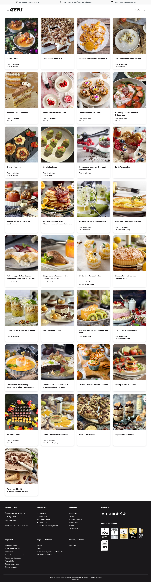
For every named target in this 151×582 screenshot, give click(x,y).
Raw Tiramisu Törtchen (52, 330)
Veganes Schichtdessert (125, 435)
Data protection (11, 546)
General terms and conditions (15, 555)
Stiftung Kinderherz (76, 519)
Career (71, 516)
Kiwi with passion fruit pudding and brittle (93, 332)
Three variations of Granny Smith (92, 221)
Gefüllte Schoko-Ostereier (90, 113)
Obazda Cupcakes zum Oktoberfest (93, 385)
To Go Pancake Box (122, 167)
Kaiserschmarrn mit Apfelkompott (93, 58)
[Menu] (7, 10)
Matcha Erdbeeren (50, 167)
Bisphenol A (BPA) (43, 519)
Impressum (9, 552)
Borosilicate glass (43, 523)
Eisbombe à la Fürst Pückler (126, 330)
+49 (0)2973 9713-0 (13, 517)
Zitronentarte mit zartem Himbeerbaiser (125, 277)
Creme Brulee (12, 58)
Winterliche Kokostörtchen (90, 276)
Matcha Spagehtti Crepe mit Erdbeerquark (126, 114)
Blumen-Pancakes (14, 167)
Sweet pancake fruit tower (125, 385)
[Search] (134, 9)
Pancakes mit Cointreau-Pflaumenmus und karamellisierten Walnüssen (57, 223)
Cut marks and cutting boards (47, 526)
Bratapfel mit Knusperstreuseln (128, 58)
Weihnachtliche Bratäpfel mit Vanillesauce (19, 223)
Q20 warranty (42, 516)
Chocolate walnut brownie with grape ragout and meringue (55, 386)
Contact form (10, 521)
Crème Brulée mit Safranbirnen (55, 435)
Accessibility (9, 561)
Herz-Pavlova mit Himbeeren (54, 113)
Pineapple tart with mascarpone (128, 221)
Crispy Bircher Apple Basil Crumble (21, 330)
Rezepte (72, 526)
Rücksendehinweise (12, 564)
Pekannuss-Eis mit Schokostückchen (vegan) (17, 490)
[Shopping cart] (143, 9)
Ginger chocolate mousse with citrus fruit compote (55, 277)
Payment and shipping (13, 558)
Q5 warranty (41, 513)
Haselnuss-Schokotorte (52, 58)
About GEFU (73, 513)
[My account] (138, 9)
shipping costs (67, 577)
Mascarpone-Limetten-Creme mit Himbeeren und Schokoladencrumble (92, 168)
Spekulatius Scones (87, 435)
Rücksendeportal (11, 567)
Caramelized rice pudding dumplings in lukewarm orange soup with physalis (19, 386)
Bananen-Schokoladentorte (18, 113)
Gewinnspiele (74, 529)
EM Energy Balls (13, 435)
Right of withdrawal (12, 549)
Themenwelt (73, 523)
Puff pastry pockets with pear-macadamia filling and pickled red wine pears (20, 277)
